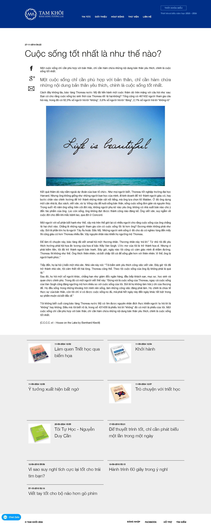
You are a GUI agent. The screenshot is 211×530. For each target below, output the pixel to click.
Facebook (151, 522)
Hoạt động (117, 16)
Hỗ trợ (168, 522)
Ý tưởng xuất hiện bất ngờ (53, 389)
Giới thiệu (101, 16)
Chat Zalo (14, 517)
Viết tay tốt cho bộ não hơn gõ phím (62, 493)
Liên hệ (147, 16)
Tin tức (86, 16)
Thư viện (133, 16)
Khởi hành (145, 349)
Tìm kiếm (181, 522)
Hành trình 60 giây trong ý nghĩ (138, 469)
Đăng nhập (133, 521)
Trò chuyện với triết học (157, 389)
